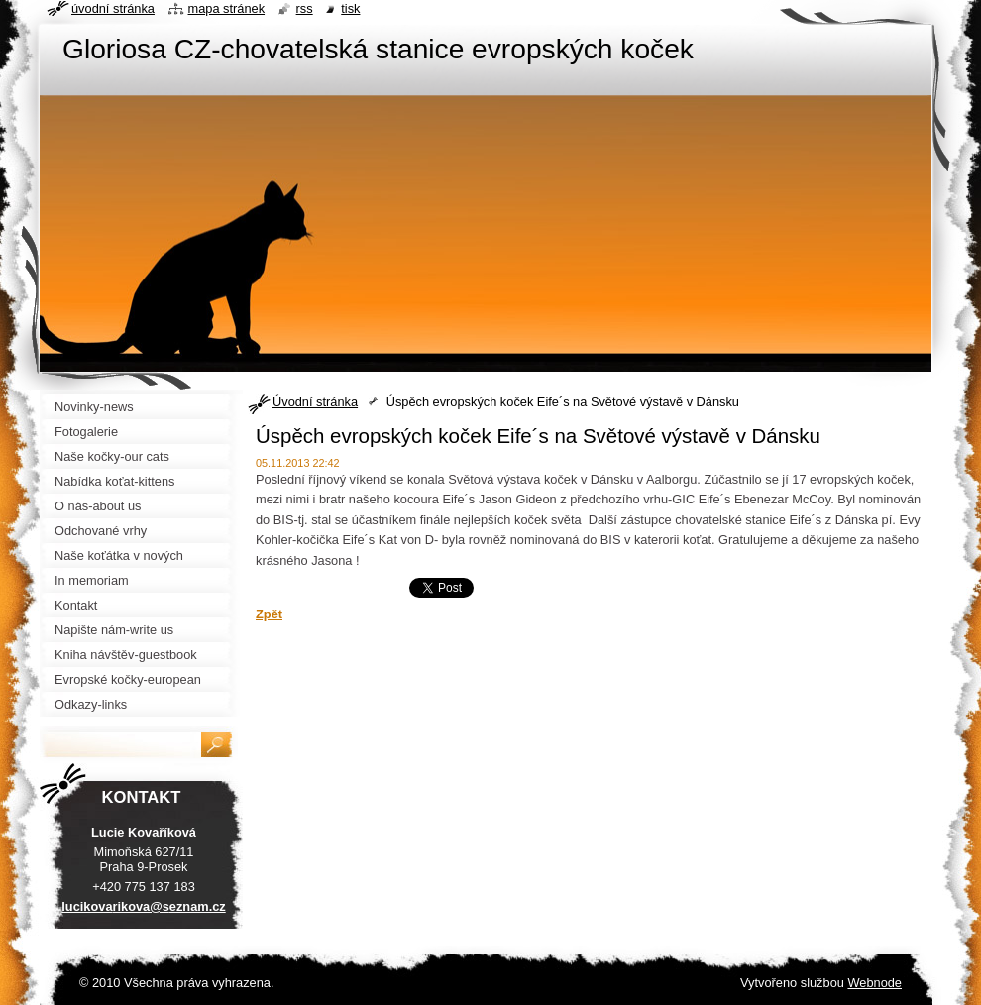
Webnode (874, 982)
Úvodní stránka (315, 401)
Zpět (269, 614)
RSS (304, 8)
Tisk (350, 8)
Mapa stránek (227, 8)
